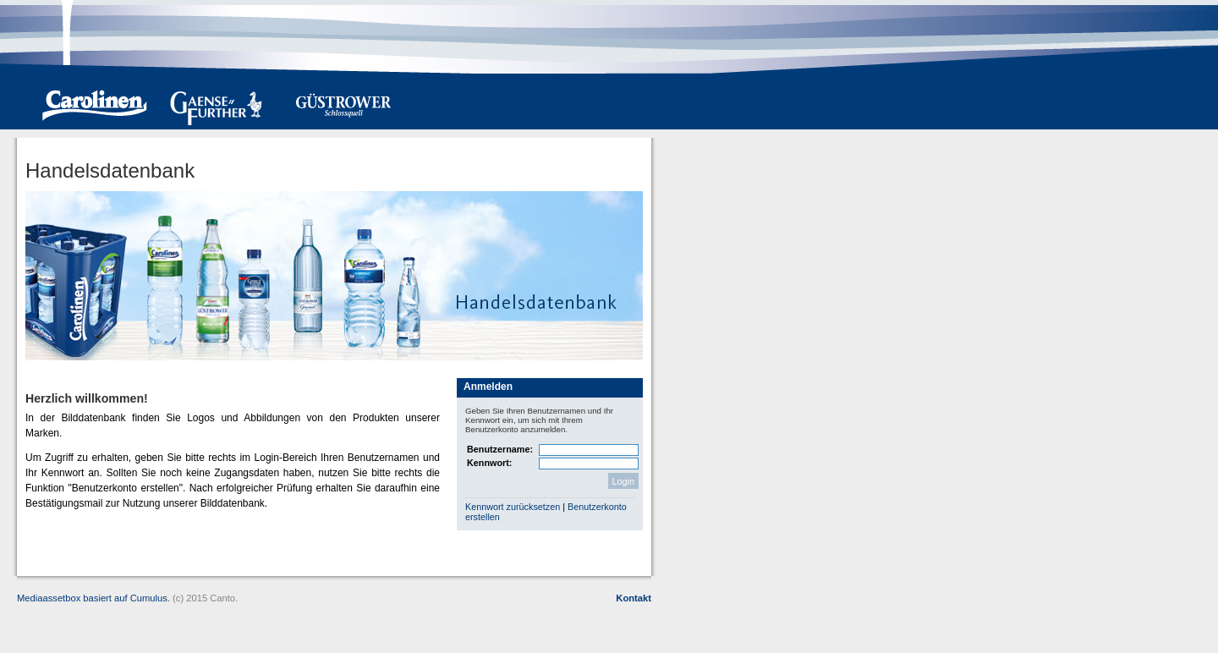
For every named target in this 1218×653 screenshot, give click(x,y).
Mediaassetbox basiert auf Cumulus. (93, 598)
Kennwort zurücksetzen (513, 507)
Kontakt (633, 598)
